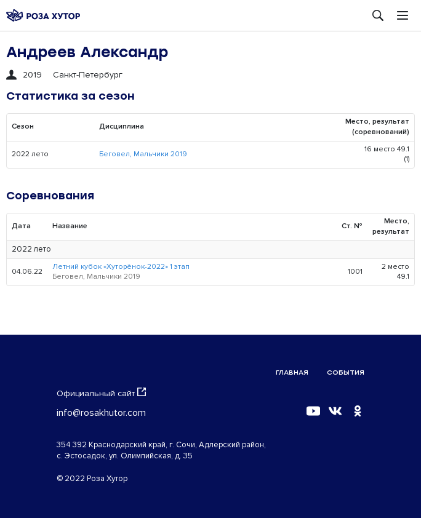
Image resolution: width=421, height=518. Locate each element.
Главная (292, 373)
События (345, 373)
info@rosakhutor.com (101, 413)
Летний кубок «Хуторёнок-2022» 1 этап (121, 266)
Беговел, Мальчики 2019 (143, 154)
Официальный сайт (101, 393)
